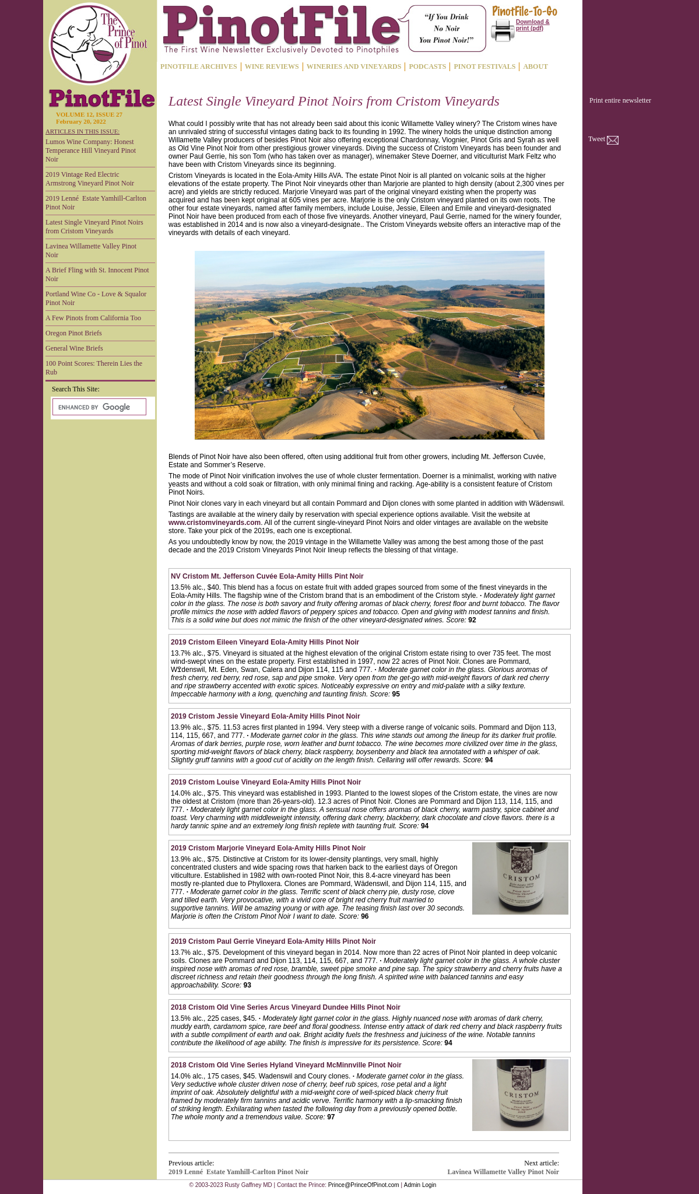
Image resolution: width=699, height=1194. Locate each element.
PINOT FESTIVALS (484, 66)
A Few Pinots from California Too (93, 318)
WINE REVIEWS (272, 66)
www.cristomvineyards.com (214, 523)
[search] (98, 407)
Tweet (596, 139)
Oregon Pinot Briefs (73, 333)
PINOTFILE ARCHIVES (198, 66)
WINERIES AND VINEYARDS (354, 66)
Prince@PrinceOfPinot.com (363, 1185)
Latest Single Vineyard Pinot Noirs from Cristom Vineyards (94, 226)
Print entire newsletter (620, 100)
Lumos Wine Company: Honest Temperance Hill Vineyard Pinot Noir (90, 150)
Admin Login (420, 1185)
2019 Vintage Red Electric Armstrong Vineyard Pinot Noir (89, 178)
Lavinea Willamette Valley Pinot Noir (90, 250)
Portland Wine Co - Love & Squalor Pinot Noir (95, 298)
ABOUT (535, 66)
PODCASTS (427, 66)
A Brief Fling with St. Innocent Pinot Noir (97, 274)
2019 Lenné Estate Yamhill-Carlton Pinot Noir (95, 202)
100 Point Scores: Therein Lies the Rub (93, 367)
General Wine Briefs (74, 348)
